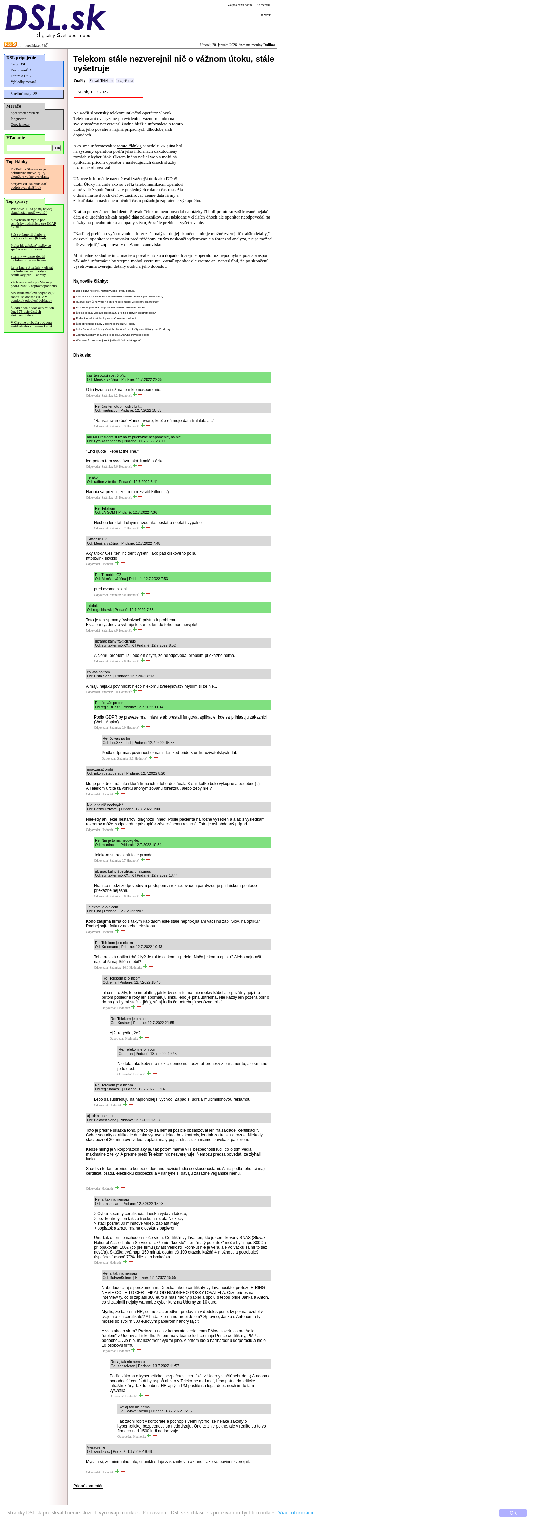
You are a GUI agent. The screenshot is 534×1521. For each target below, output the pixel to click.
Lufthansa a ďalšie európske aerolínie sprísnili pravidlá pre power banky (119, 296)
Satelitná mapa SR (24, 94)
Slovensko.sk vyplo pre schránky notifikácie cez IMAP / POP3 (33, 223)
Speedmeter (19, 113)
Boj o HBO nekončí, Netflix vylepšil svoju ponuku (105, 290)
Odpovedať (93, 395)
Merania (34, 113)
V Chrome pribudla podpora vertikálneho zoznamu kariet (31, 324)
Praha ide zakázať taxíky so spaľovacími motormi (31, 247)
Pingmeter (18, 119)
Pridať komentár (88, 1486)
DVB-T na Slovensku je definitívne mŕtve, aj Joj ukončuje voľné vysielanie (30, 172)
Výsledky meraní (23, 82)
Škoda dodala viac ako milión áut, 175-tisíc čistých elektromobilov (32, 311)
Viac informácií (295, 1513)
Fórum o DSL (21, 76)
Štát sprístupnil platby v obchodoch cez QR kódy (29, 236)
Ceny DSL (18, 64)
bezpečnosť (124, 81)
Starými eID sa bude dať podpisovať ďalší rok (29, 185)
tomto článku (129, 145)
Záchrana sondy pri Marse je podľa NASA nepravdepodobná (34, 284)
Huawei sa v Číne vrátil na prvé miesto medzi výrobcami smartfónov (117, 301)
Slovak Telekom (101, 81)
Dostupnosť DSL (23, 70)
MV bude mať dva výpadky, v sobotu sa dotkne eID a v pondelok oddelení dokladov (32, 296)
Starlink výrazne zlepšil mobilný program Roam (28, 258)
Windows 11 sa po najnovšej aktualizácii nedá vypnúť (31, 210)
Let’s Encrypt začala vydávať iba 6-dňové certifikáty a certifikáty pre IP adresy (32, 271)
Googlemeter (20, 124)
